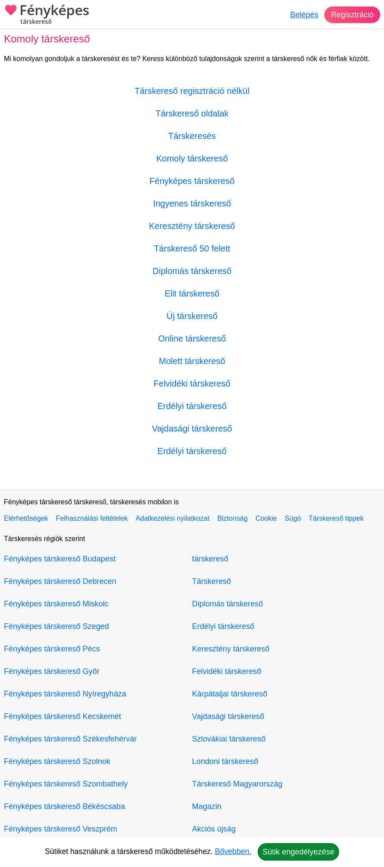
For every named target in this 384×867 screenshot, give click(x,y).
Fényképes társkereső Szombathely (66, 784)
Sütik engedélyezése (298, 852)
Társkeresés (192, 136)
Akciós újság (214, 829)
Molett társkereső (192, 361)
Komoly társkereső (192, 158)
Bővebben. (233, 851)
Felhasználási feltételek (92, 518)
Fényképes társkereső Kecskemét (62, 716)
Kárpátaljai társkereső (229, 694)
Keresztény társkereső (192, 226)
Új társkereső (192, 316)
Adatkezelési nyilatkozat (173, 518)
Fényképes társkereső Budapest (59, 558)
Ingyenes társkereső (192, 203)
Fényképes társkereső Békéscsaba (64, 806)
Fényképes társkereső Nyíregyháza (65, 694)
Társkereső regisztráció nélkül (192, 91)
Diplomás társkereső (192, 271)
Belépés (304, 14)
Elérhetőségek (26, 518)
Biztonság (232, 518)
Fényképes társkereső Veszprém (60, 829)
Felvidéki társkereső (192, 383)
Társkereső (211, 581)
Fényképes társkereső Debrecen (60, 581)
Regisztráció (352, 14)
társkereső (210, 558)
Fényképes (47, 15)
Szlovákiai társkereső (229, 739)
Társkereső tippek (336, 518)
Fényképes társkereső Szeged (56, 626)
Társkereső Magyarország (237, 784)
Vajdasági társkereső (192, 428)
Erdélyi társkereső (192, 406)
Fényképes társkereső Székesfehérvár (70, 739)
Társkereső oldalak (192, 113)
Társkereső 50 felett (192, 248)
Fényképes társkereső (192, 181)
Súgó (293, 518)
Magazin (206, 806)
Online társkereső (192, 338)
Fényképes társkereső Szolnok (57, 761)
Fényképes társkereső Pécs (52, 649)
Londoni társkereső (225, 761)
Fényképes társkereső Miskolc (56, 603)
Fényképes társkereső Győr (51, 671)
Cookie (266, 518)
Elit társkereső (192, 293)
